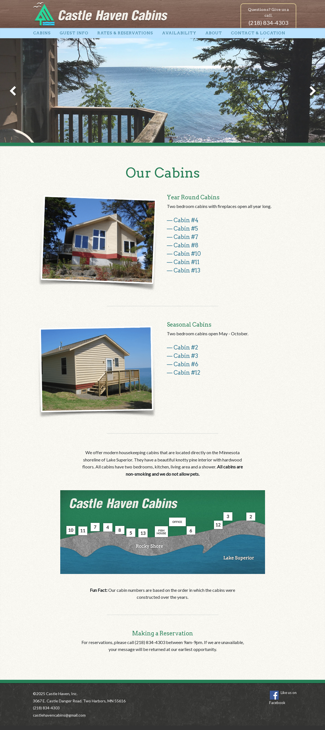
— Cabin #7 (182, 237)
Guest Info (74, 33)
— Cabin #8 (183, 245)
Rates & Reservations (125, 33)
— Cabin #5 (182, 228)
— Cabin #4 (182, 220)
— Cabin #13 (183, 270)
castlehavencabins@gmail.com (59, 715)
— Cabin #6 (182, 364)
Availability (179, 33)
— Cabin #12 (183, 372)
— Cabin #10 (184, 253)
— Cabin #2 (182, 347)
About (213, 33)
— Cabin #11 (183, 262)
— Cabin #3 (182, 356)
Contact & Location (258, 33)
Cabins (42, 33)
